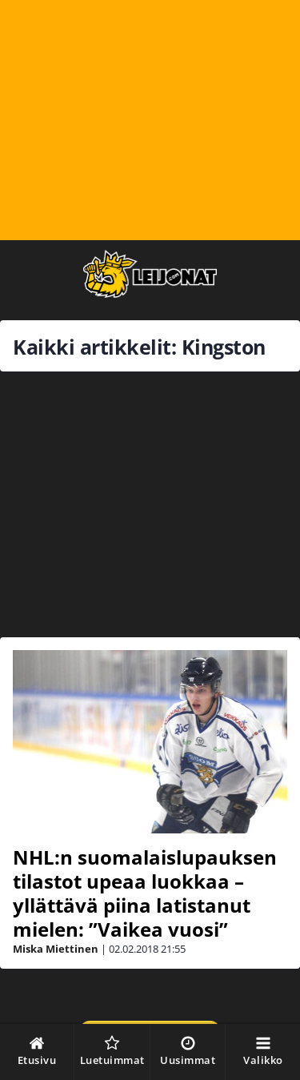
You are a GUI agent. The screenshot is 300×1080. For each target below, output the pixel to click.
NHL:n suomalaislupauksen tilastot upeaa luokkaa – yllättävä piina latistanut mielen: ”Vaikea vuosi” (145, 893)
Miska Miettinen (55, 948)
